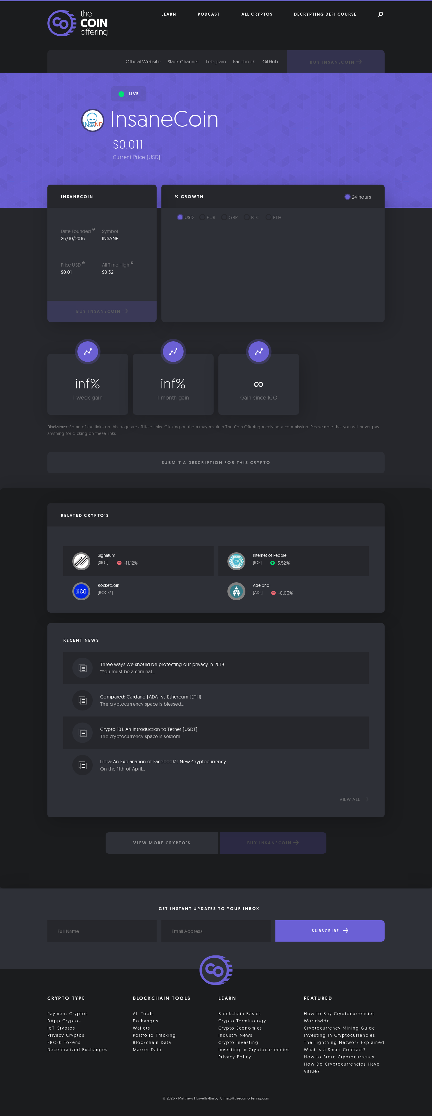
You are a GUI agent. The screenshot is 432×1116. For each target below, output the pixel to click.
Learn (168, 14)
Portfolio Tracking (154, 1035)
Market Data (147, 1049)
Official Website (143, 62)
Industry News (235, 1035)
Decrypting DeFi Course (325, 14)
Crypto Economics (240, 1028)
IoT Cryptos (61, 1028)
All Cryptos (257, 14)
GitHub (270, 62)
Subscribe (330, 931)
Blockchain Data (152, 1042)
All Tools (143, 1013)
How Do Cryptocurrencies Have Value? (342, 1067)
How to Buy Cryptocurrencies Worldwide (339, 1017)
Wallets (141, 1028)
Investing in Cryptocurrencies (254, 1049)
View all (354, 799)
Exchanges (145, 1021)
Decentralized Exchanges (77, 1049)
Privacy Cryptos (66, 1035)
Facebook (244, 62)
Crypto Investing (238, 1042)
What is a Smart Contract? (335, 1049)
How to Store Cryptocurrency (339, 1057)
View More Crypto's (161, 843)
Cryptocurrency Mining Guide (339, 1028)
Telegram (216, 62)
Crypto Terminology (242, 1021)
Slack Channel (183, 62)
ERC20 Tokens (64, 1042)
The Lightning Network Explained (344, 1042)
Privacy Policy (234, 1057)
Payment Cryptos (67, 1013)
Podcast (209, 14)
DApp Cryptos (64, 1021)
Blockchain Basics (239, 1013)
